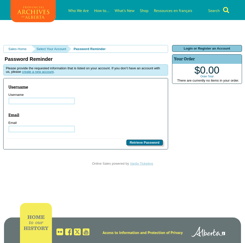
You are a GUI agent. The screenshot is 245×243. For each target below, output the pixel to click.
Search (214, 10)
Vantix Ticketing (141, 163)
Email (41, 126)
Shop (144, 10)
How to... (101, 10)
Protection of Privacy (165, 232)
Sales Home (17, 49)
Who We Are (78, 10)
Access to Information (120, 232)
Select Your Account (51, 49)
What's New (124, 10)
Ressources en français (173, 10)
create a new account (38, 72)
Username (41, 98)
